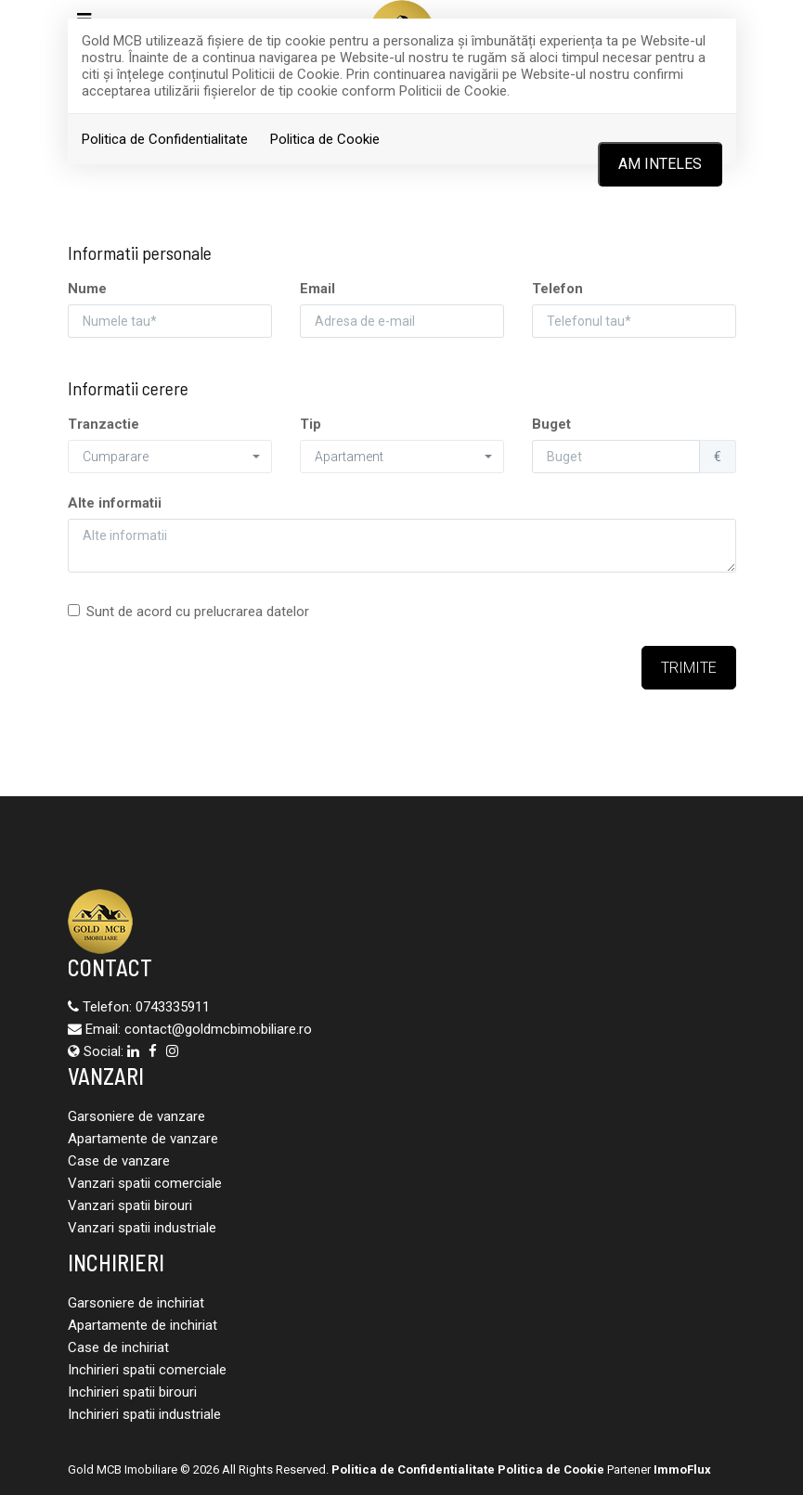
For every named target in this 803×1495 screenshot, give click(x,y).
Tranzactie (103, 424)
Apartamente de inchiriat (142, 1325)
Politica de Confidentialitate (165, 139)
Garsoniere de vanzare (136, 1116)
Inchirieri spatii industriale (144, 1414)
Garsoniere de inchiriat (136, 1303)
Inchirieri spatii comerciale (147, 1369)
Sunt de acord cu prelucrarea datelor (188, 611)
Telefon (557, 288)
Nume (87, 288)
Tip (310, 424)
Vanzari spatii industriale (142, 1227)
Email (317, 288)
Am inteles (660, 164)
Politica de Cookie (325, 139)
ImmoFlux (682, 1469)
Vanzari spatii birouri (130, 1205)
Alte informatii (115, 503)
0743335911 (173, 1007)
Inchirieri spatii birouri (132, 1392)
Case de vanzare (119, 1161)
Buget (551, 424)
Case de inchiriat (118, 1347)
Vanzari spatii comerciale (145, 1183)
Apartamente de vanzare (143, 1138)
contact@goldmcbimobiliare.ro (218, 1029)
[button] (170, 456)
